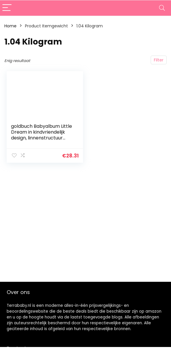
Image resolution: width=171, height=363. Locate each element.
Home (10, 26)
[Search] (162, 8)
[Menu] (7, 8)
